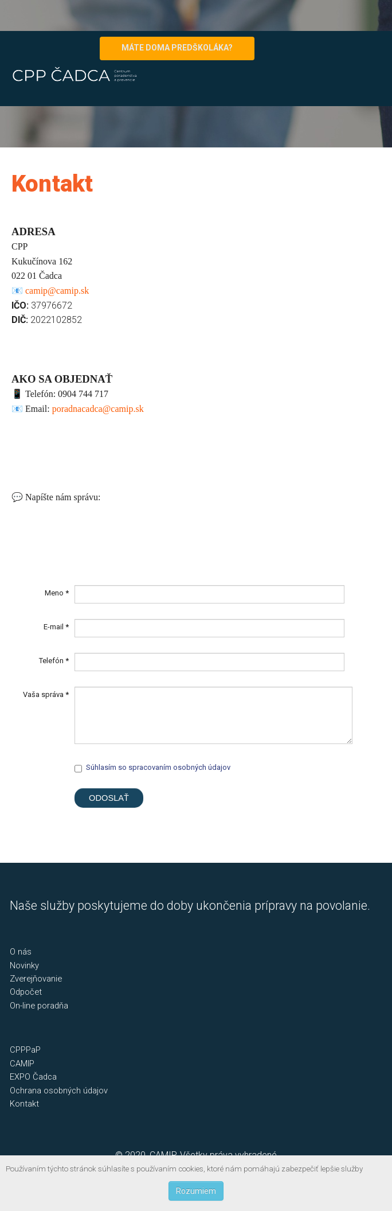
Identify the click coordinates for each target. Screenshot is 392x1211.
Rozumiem (196, 1191)
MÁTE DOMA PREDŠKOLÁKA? (177, 47)
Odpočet (26, 992)
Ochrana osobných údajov (59, 1090)
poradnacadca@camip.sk (98, 409)
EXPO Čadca (33, 1077)
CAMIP (22, 1063)
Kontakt (24, 1104)
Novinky (24, 965)
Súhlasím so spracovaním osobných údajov (158, 767)
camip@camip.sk (57, 290)
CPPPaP (25, 1050)
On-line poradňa (39, 1005)
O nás (21, 952)
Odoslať (109, 798)
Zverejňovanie (36, 979)
